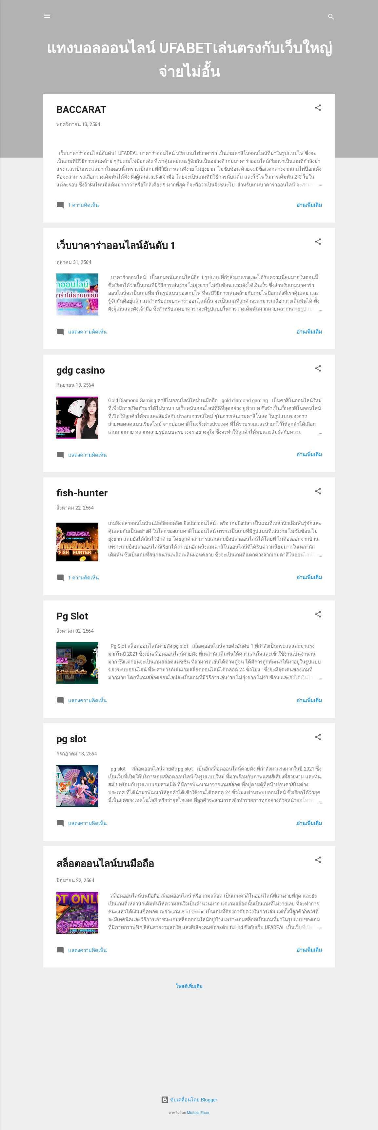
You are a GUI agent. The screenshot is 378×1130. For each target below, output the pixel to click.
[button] (318, 109)
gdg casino (80, 461)
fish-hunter (82, 584)
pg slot (71, 830)
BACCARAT (81, 109)
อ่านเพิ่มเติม (309, 296)
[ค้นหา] (331, 18)
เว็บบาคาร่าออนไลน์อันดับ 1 (116, 336)
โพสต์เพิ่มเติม (189, 1077)
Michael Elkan (198, 1113)
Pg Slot (72, 707)
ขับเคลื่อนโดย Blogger (189, 1100)
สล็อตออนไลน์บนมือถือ (105, 955)
